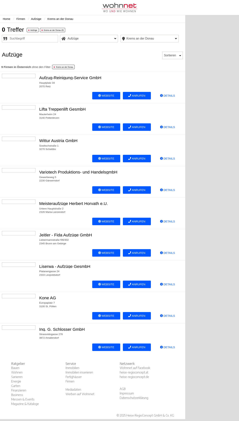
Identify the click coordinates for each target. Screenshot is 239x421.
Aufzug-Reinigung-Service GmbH (70, 77)
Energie (16, 381)
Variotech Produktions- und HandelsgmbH (78, 172)
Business (17, 395)
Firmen (70, 381)
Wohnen (17, 372)
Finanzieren (18, 390)
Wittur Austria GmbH (58, 140)
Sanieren (17, 377)
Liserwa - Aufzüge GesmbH (64, 266)
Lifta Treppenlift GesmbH (62, 109)
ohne (25, 67)
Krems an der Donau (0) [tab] (52, 30)
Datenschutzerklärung (134, 398)
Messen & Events (23, 399)
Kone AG (47, 298)
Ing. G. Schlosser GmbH (62, 329)
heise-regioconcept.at (134, 372)
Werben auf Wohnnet (80, 394)
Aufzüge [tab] (32, 30)
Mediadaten (73, 389)
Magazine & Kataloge (25, 404)
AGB (123, 389)
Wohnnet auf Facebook (135, 368)
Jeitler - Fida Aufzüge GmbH (65, 235)
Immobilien (72, 368)
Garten (15, 386)
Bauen (15, 368)
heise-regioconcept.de (134, 377)
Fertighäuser (74, 377)
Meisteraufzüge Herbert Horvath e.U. (73, 203)
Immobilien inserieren (79, 372)
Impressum (127, 393)
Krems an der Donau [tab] (63, 67)
